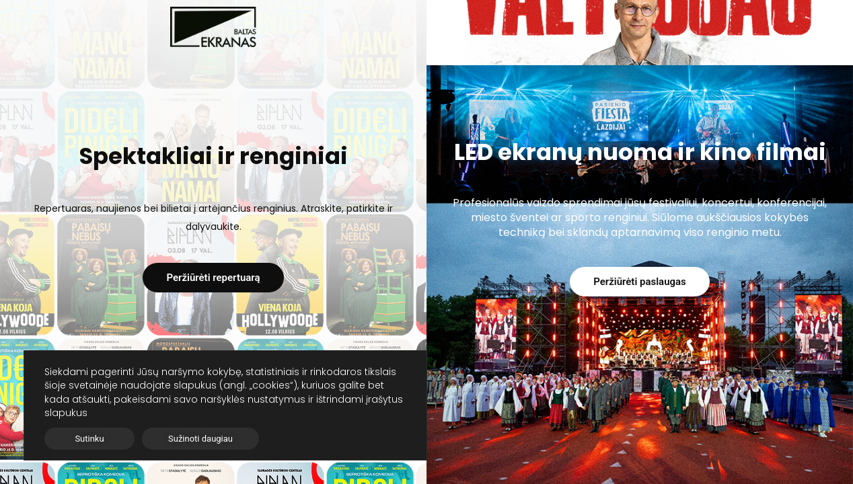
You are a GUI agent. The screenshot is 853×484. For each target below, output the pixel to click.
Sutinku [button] (89, 439)
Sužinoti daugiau (200, 439)
